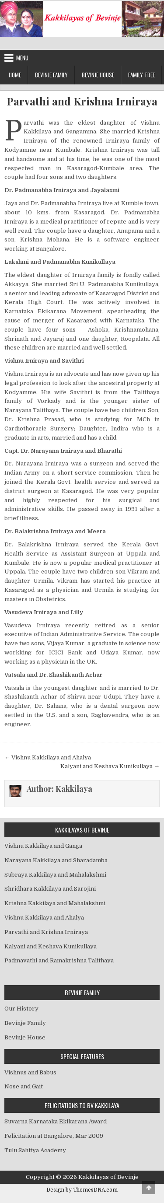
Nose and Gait (23, 1086)
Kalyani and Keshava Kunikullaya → (110, 766)
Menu (22, 57)
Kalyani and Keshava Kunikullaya (50, 946)
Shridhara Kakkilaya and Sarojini (50, 888)
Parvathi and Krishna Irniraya (82, 101)
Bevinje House (98, 74)
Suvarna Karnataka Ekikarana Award (55, 1121)
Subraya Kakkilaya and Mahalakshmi (55, 874)
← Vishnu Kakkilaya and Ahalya (47, 757)
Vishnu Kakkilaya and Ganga (43, 846)
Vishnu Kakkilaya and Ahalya (44, 917)
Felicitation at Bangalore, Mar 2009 (53, 1136)
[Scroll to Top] (148, 1187)
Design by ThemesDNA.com (82, 1190)
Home (15, 74)
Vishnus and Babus (30, 1072)
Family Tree (141, 74)
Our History (21, 1008)
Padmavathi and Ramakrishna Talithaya (59, 960)
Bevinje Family (51, 74)
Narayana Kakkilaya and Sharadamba (56, 860)
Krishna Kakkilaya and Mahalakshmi (54, 903)
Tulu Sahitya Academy (35, 1150)
